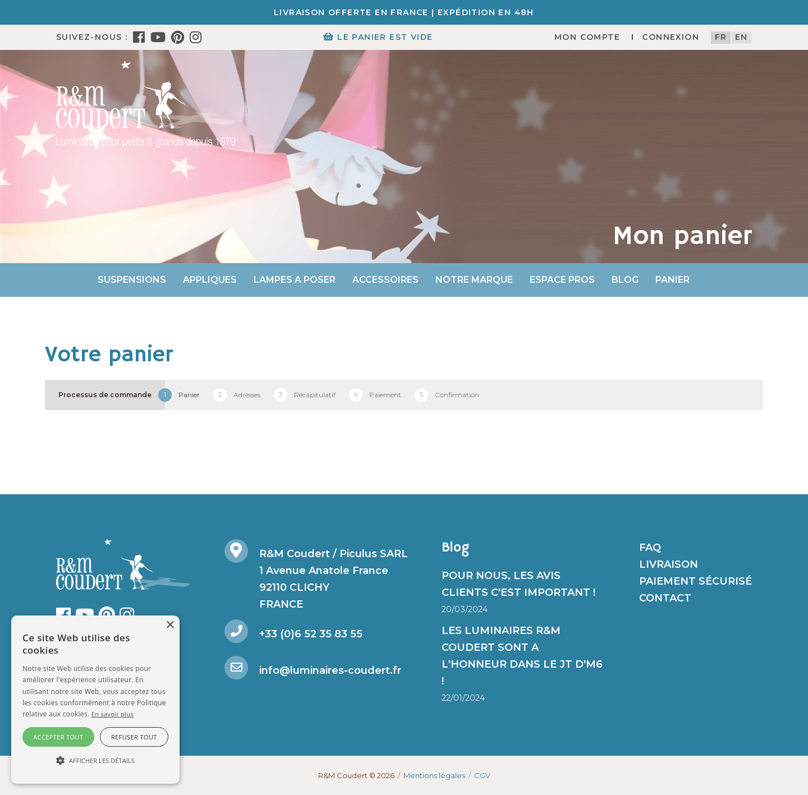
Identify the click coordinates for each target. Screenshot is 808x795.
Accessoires (385, 279)
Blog (625, 279)
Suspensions (132, 279)
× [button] (170, 625)
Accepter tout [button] (58, 737)
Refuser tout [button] (134, 737)
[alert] (95, 699)
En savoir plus (112, 714)
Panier (672, 279)
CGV (482, 775)
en (741, 37)
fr (721, 37)
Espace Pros (562, 279)
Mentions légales (434, 775)
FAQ (650, 547)
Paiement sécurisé (695, 581)
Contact (665, 598)
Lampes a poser (295, 279)
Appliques (210, 279)
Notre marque (474, 279)
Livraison (668, 564)
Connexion (670, 37)
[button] (95, 760)
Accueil (68, 280)
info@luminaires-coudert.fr (330, 670)
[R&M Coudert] (146, 104)
